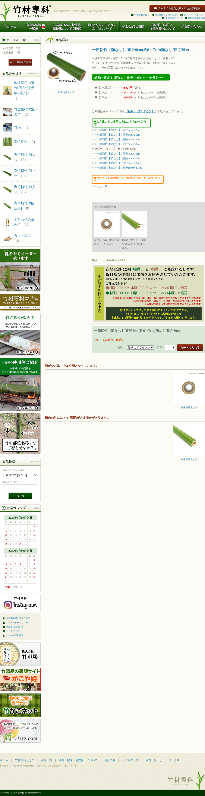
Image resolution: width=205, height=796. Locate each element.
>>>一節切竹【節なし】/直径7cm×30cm (116, 153)
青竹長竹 (21, 141)
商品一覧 (46, 760)
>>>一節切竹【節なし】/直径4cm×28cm (116, 139)
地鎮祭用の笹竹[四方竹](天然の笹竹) (24, 88)
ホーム (4, 760)
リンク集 (174, 760)
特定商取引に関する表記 (166, 15)
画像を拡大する (66, 91)
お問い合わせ (153, 760)
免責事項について (174, 18)
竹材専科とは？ (142, 15)
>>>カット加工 (101, 186)
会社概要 (109, 760)
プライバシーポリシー (194, 15)
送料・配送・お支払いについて (78, 760)
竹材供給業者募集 (196, 18)
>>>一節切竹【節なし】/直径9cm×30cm (116, 163)
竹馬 (17, 127)
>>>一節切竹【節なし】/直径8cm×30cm (116, 158)
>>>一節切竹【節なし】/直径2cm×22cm (116, 130)
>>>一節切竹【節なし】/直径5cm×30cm (116, 144)
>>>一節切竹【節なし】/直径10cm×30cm (117, 167)
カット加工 (22, 235)
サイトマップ (12, 631)
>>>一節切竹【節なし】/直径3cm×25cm (116, 134)
